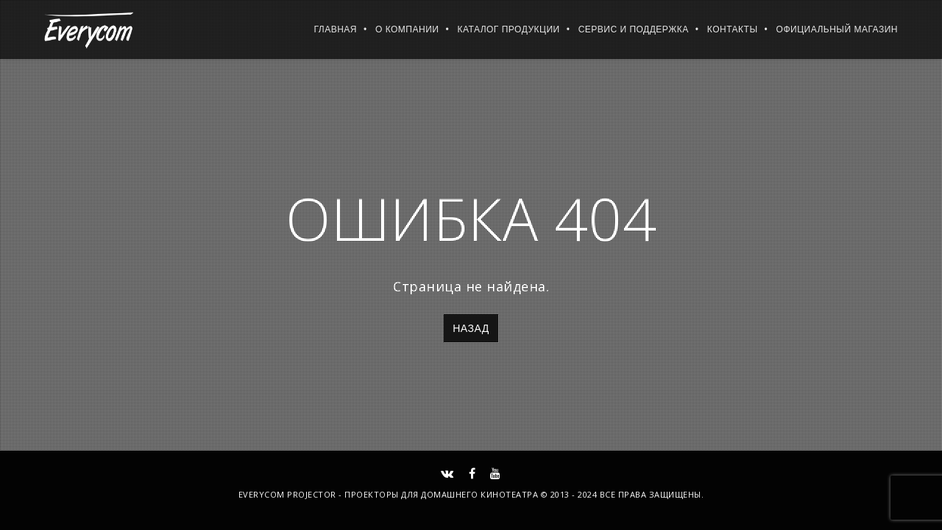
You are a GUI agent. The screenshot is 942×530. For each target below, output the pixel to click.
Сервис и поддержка (633, 29)
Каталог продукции (508, 29)
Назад (471, 328)
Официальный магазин (837, 29)
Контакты (732, 29)
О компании (407, 29)
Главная (335, 29)
